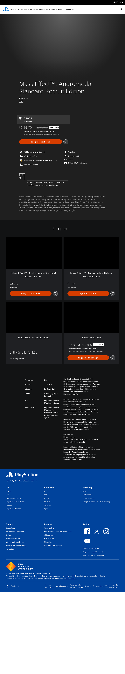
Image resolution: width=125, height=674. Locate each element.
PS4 (25, 10)
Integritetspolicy (62, 586)
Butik (60, 10)
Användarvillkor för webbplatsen (76, 586)
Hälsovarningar (69, 437)
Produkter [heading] (49, 487)
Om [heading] (7, 487)
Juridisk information (49, 586)
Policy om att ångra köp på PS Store (58, 531)
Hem (8, 481)
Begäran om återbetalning (16, 545)
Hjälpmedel (87, 495)
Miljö (84, 491)
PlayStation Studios (13, 498)
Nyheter (52, 10)
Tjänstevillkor (49, 528)
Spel (12, 10)
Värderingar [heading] (88, 487)
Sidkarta (88, 586)
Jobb (7, 495)
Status (8, 535)
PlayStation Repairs (13, 538)
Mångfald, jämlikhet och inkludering (96, 502)
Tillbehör (42, 10)
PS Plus (33, 10)
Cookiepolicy (98, 586)
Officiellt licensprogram (53, 545)
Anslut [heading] (86, 524)
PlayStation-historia (13, 509)
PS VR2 (47, 498)
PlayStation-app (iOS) (91, 548)
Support (68, 10)
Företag (9, 505)
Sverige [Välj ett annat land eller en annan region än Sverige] (13, 586)
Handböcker (10, 549)
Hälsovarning (49, 538)
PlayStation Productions (15, 502)
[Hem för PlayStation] (6, 9)
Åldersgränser (49, 535)
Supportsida (10, 528)
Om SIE (8, 491)
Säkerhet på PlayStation (15, 531)
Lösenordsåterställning (15, 542)
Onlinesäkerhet (88, 498)
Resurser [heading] (48, 524)
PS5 (19, 10)
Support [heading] (10, 524)
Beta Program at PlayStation (93, 555)
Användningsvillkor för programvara (112, 586)
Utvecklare (48, 542)
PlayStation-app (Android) (93, 552)
